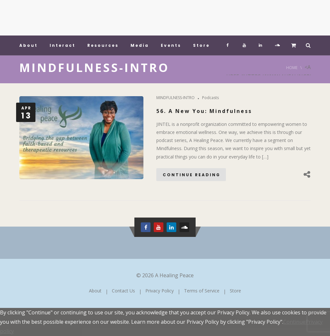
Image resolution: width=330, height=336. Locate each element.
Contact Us (123, 291)
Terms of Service (201, 291)
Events (171, 45)
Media (140, 45)
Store (201, 45)
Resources (103, 45)
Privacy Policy (159, 291)
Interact (62, 45)
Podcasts (210, 97)
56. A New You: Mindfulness (204, 111)
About (28, 45)
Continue (294, 321)
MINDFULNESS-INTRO (175, 97)
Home (291, 67)
